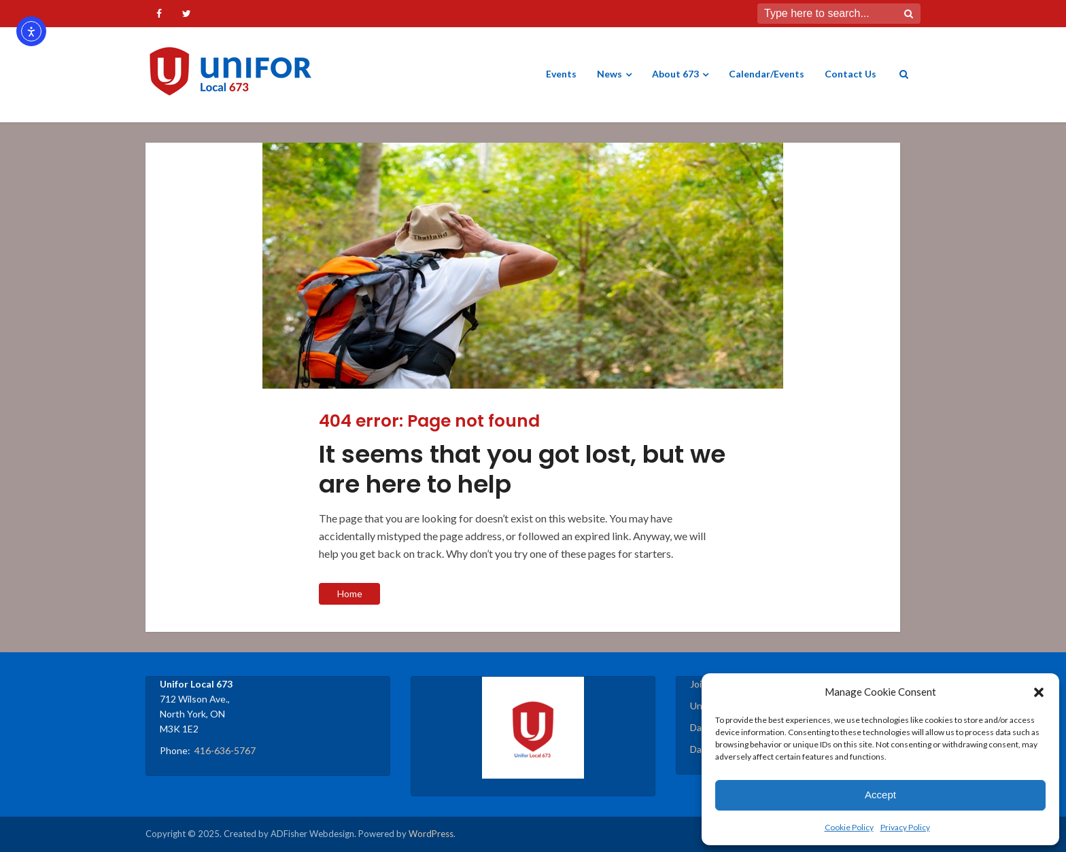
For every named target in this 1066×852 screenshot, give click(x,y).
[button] (1039, 692)
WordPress (431, 833)
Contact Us (850, 73)
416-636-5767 (225, 750)
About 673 (675, 73)
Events (561, 73)
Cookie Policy (849, 827)
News (609, 73)
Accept (880, 794)
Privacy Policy (905, 827)
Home (349, 593)
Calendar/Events (766, 73)
